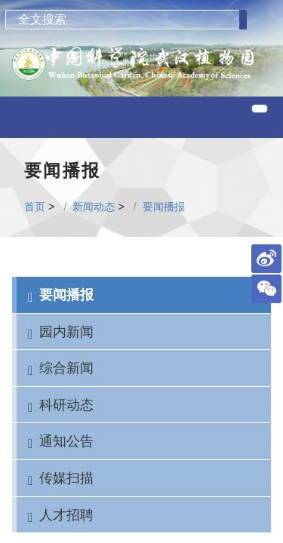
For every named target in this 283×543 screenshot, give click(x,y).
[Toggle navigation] (259, 108)
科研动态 (66, 405)
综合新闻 (66, 368)
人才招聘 (66, 515)
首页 (34, 207)
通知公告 (66, 441)
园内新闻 (66, 331)
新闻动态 (93, 207)
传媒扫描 (66, 478)
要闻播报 (164, 207)
